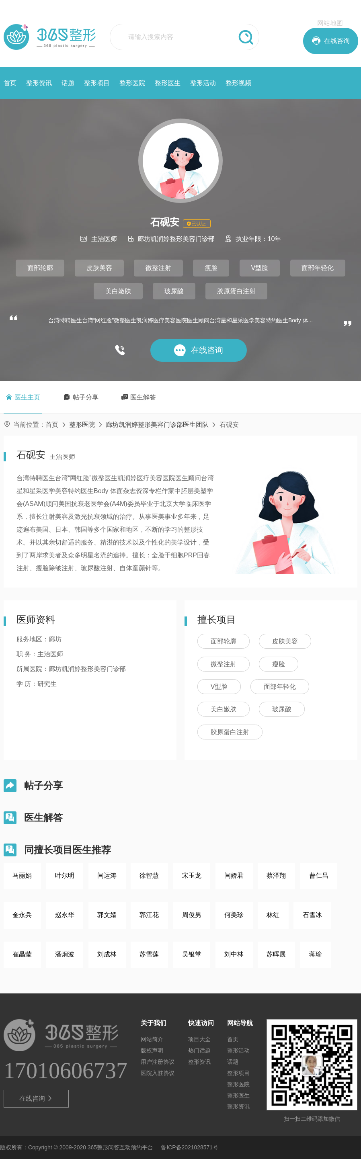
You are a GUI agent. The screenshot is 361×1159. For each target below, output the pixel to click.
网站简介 (152, 1039)
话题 (68, 83)
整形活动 (203, 83)
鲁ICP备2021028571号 (189, 1147)
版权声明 (152, 1050)
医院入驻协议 (157, 1073)
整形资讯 (39, 83)
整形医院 (132, 83)
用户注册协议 (157, 1062)
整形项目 (97, 83)
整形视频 (238, 83)
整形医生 (167, 83)
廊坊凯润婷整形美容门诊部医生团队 (157, 424)
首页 (10, 83)
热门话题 (199, 1050)
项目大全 (199, 1039)
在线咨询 (36, 1098)
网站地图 (330, 23)
